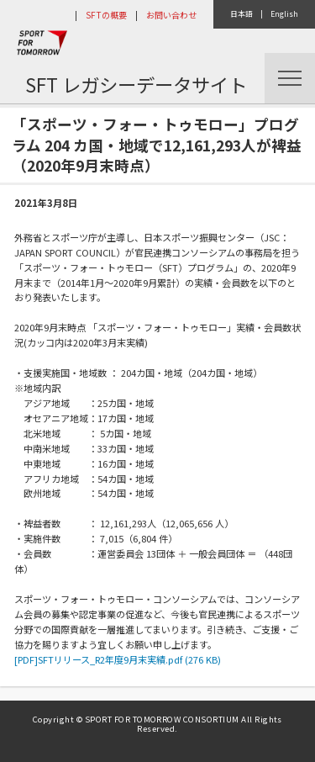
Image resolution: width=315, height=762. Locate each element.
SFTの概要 (106, 14)
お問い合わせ (171, 14)
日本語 (241, 13)
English (284, 13)
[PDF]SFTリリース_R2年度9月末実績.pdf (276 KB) (117, 659)
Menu (290, 78)
